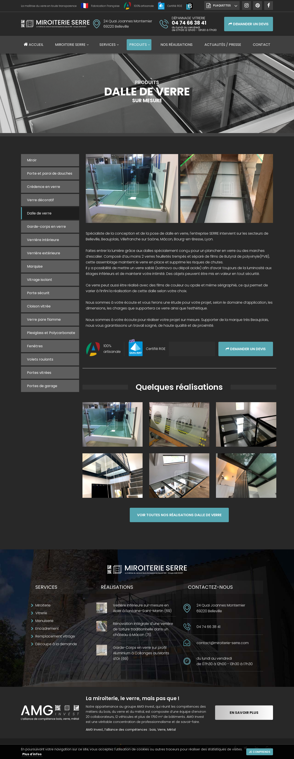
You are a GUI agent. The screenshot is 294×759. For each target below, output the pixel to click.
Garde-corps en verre (46, 226)
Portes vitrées (39, 372)
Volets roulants (40, 359)
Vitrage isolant (39, 279)
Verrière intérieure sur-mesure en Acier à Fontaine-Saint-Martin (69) (142, 608)
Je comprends (259, 752)
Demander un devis (249, 24)
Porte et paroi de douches (49, 173)
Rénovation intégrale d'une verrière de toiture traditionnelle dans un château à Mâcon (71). (143, 629)
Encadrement (47, 628)
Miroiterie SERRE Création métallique (55, 25)
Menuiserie (44, 620)
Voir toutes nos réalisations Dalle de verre (179, 515)
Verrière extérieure (43, 253)
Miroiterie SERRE (70, 44)
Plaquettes (222, 5)
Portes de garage (42, 385)
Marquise (35, 266)
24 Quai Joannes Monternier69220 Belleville (221, 608)
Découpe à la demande (56, 644)
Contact (261, 44)
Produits (138, 44)
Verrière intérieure (43, 239)
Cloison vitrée (39, 306)
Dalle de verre (39, 213)
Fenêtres (35, 346)
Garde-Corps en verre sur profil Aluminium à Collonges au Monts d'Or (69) (141, 653)
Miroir (32, 160)
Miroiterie (43, 605)
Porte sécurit (38, 292)
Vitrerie (41, 613)
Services (107, 44)
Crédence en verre (43, 186)
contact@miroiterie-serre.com (223, 642)
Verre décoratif (40, 200)
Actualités (222, 44)
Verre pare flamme (44, 319)
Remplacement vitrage (55, 636)
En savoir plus (244, 712)
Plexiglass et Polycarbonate (51, 332)
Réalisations (176, 44)
